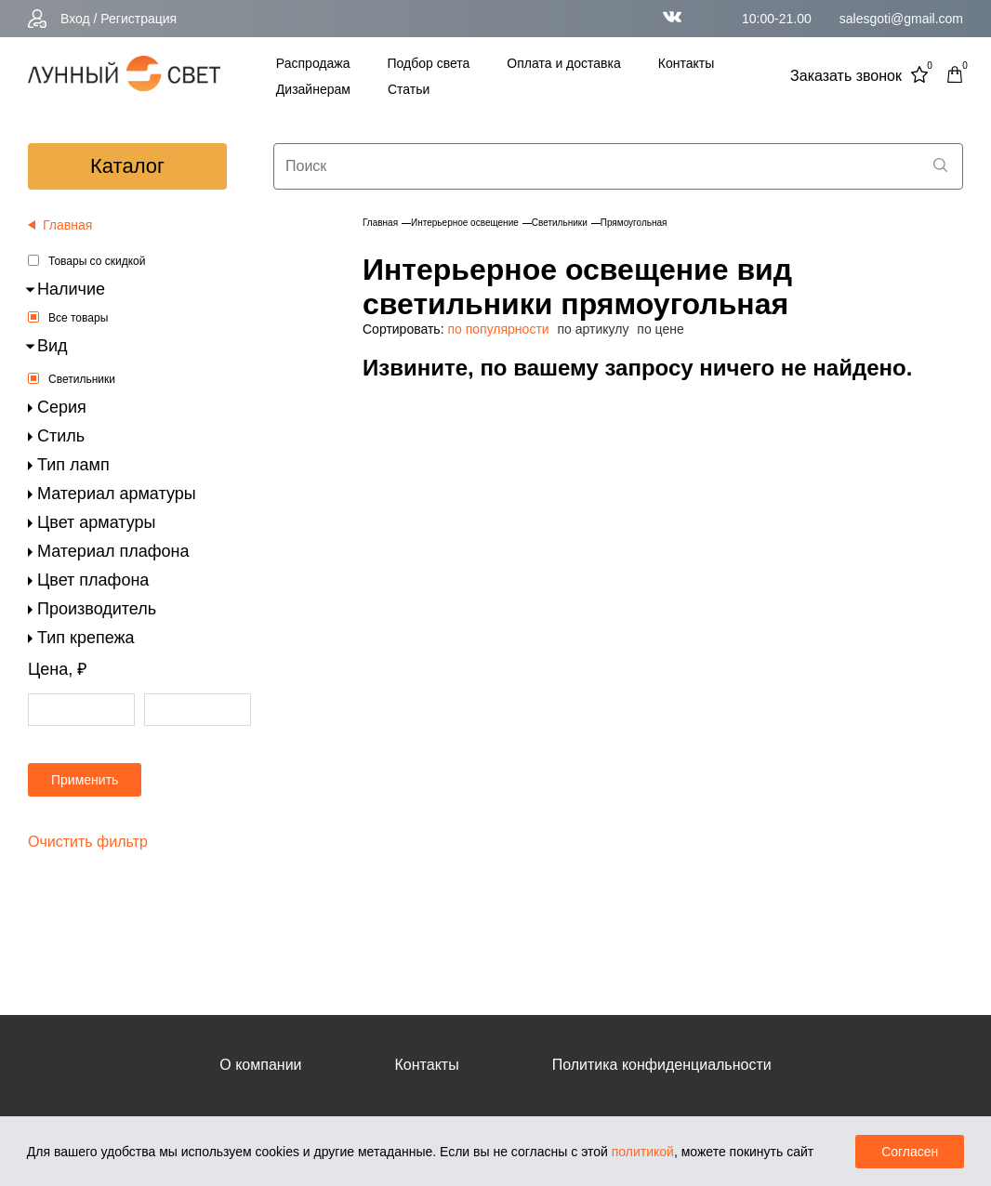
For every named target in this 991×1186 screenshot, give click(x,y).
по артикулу (593, 329)
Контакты (686, 63)
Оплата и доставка (563, 63)
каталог (127, 166)
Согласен (909, 1151)
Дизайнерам (313, 89)
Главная (380, 222)
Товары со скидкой (96, 261)
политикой (643, 1151)
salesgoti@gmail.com (901, 18)
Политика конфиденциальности (662, 1065)
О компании (260, 1065)
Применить (84, 779)
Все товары (78, 317)
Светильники (81, 379)
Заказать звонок (846, 76)
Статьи (408, 89)
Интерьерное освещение (465, 222)
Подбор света (428, 63)
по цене (660, 329)
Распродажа (313, 63)
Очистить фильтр (88, 842)
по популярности (497, 329)
